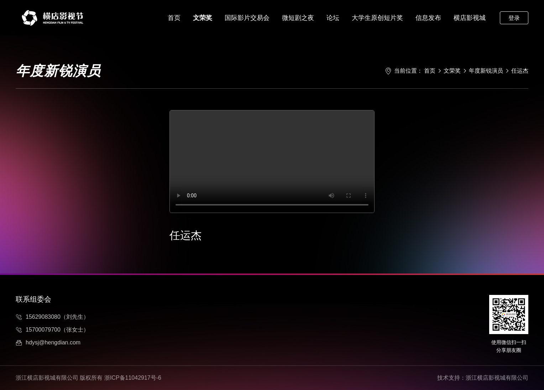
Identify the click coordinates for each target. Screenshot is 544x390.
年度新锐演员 (486, 71)
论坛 (332, 17)
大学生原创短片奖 (377, 17)
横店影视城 (470, 17)
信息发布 (428, 17)
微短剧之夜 (298, 17)
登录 (514, 18)
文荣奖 (202, 17)
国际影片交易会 (247, 17)
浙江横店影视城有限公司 (497, 378)
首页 (174, 17)
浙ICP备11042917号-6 (132, 378)
